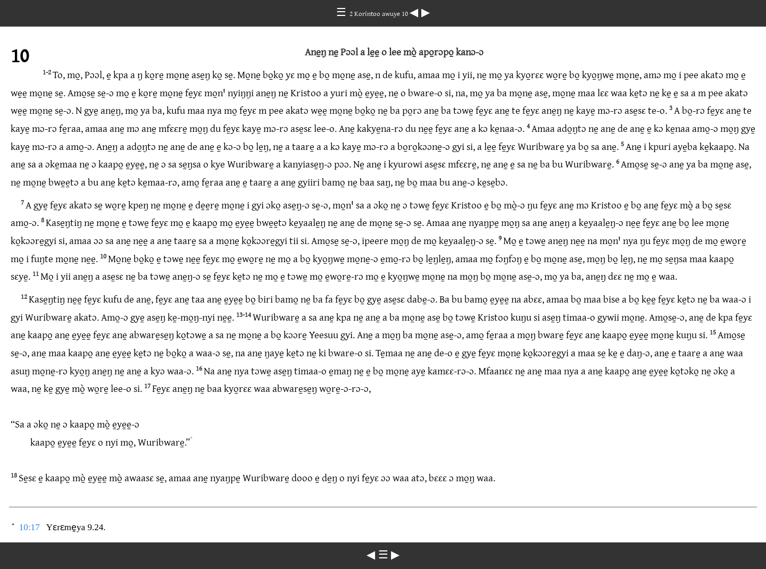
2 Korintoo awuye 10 (379, 13)
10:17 (29, 527)
